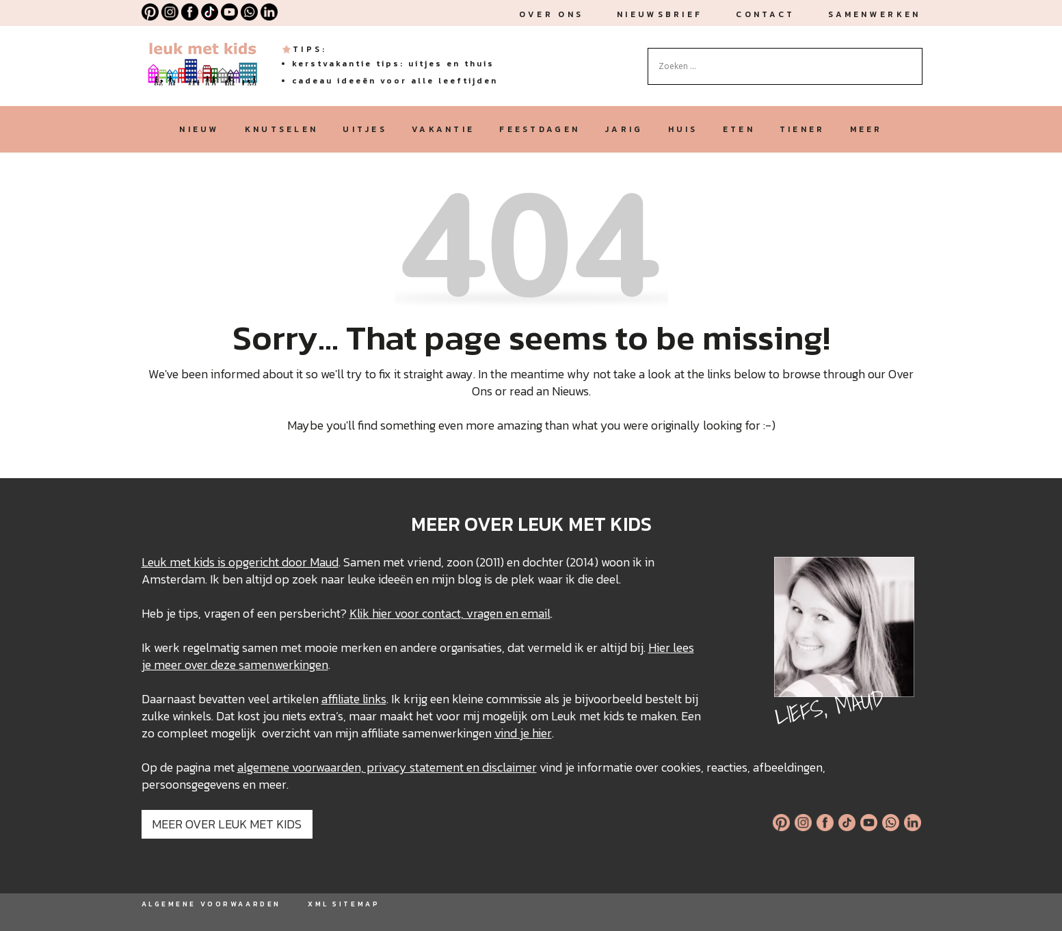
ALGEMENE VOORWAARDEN (211, 904)
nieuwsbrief (659, 14)
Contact (765, 14)
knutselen (282, 129)
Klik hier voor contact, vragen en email (449, 613)
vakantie (443, 129)
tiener (802, 129)
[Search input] (779, 66)
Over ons (551, 14)
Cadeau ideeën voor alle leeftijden (395, 81)
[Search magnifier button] (912, 58)
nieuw (199, 129)
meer (866, 129)
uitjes (365, 129)
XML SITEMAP (344, 904)
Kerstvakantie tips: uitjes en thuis (393, 63)
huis (683, 129)
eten (739, 129)
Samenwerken (874, 14)
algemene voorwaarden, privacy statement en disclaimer (387, 767)
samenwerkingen (283, 664)
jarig (624, 129)
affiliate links (353, 699)
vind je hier (523, 733)
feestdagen (539, 129)
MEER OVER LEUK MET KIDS (227, 824)
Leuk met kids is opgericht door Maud (240, 562)
